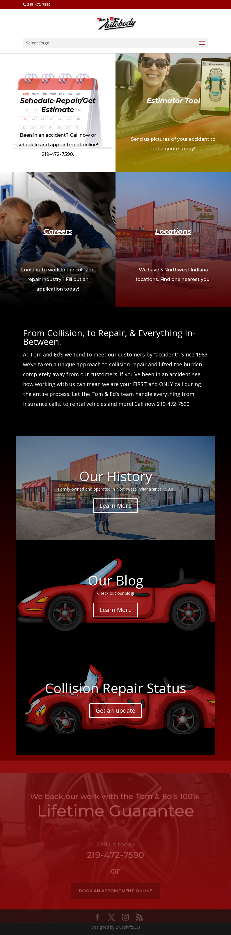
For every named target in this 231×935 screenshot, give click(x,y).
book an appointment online (115, 895)
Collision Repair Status (115, 688)
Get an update (115, 710)
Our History (115, 476)
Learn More (115, 505)
